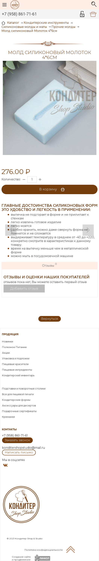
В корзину (53, 189)
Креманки (8, 416)
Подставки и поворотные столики (23, 388)
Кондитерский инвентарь (18, 375)
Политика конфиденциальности (44, 549)
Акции (6, 352)
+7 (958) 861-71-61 (19, 14)
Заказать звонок (17, 440)
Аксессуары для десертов (19, 405)
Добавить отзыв (24, 288)
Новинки (7, 341)
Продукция (10, 334)
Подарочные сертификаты (19, 411)
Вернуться (49, 319)
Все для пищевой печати (18, 394)
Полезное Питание (14, 347)
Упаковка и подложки (15, 358)
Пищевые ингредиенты (17, 369)
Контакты (9, 429)
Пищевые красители (15, 364)
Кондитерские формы (16, 399)
